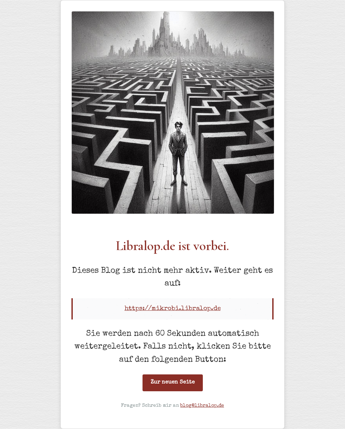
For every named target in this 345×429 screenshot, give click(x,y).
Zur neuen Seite (173, 382)
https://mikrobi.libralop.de (173, 308)
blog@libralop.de (202, 405)
